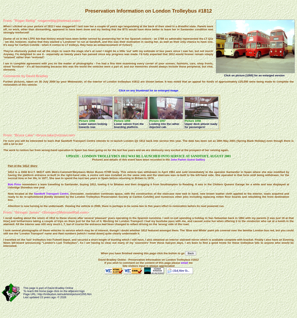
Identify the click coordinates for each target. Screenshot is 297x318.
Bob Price (14, 184)
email (184, 262)
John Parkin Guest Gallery (188, 159)
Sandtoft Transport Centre (51, 193)
